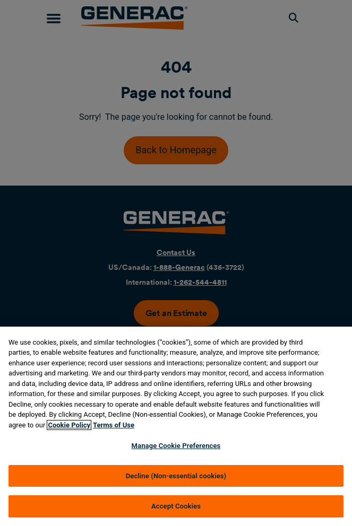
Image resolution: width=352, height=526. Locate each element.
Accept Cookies (176, 506)
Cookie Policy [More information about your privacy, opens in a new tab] (69, 425)
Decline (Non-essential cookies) (176, 476)
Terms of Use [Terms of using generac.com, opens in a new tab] (113, 425)
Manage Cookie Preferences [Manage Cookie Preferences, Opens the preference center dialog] (176, 446)
